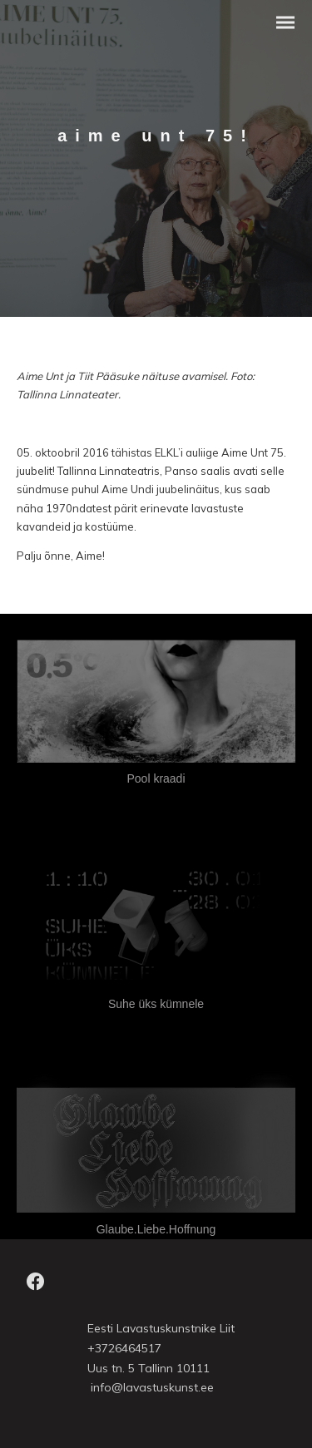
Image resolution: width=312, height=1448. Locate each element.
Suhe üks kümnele (156, 1004)
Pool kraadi (155, 778)
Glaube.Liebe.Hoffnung (156, 1229)
